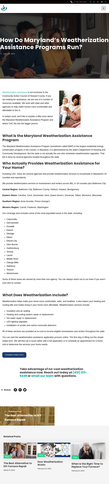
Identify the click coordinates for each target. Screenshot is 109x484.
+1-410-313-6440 (79, 2)
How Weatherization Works (53, 457)
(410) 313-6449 (78, 368)
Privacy (95, 482)
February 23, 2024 (44, 461)
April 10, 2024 (8, 53)
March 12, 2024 (9, 466)
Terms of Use (104, 482)
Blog (7, 452)
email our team (33, 371)
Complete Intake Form (14, 351)
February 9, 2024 (77, 466)
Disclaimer (87, 482)
